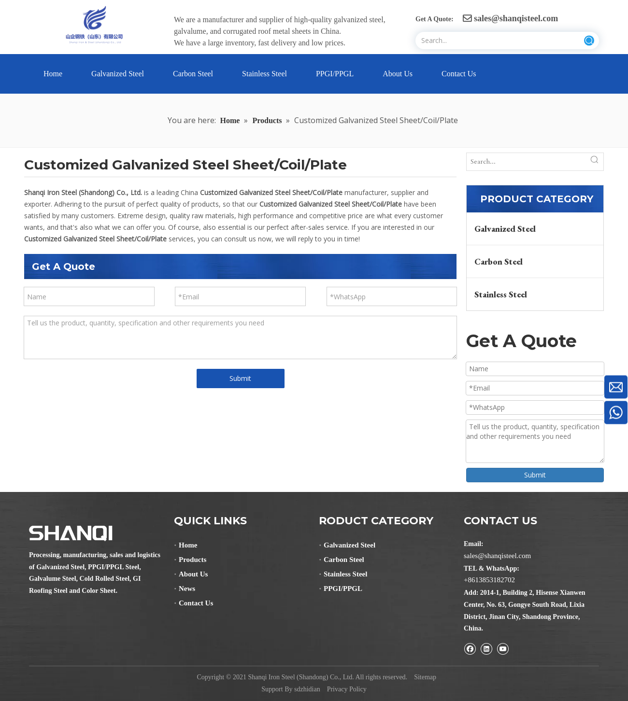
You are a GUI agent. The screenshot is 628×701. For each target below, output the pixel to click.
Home (188, 545)
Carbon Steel (498, 261)
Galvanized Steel (505, 228)
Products (192, 559)
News (187, 588)
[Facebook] (470, 649)
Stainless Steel (500, 294)
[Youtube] (503, 649)
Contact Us (196, 603)
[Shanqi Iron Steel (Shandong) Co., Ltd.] (71, 533)
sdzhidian (307, 689)
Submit (240, 378)
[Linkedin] (486, 649)
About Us (193, 574)
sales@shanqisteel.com (510, 18)
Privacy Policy (347, 689)
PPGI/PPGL (343, 588)
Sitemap (425, 677)
